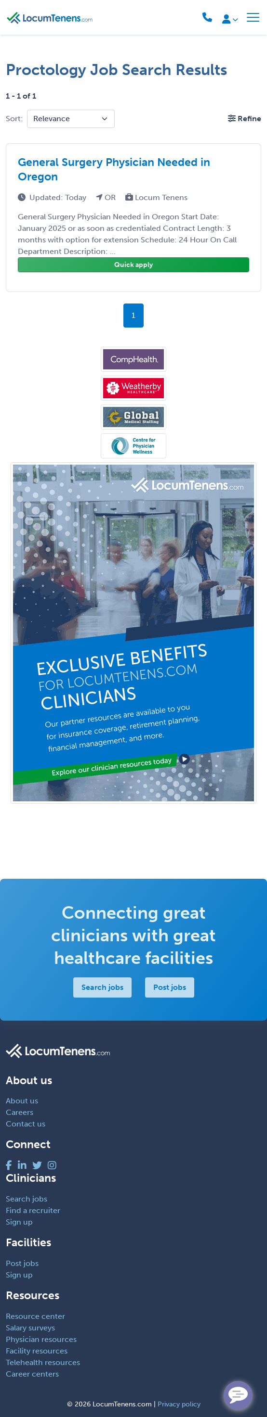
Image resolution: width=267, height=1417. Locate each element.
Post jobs (169, 987)
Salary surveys (30, 1327)
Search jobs (102, 987)
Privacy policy (179, 1404)
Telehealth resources (43, 1362)
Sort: (14, 118)
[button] (244, 118)
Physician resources (41, 1339)
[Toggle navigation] (253, 17)
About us (22, 1100)
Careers (19, 1112)
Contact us (25, 1123)
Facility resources (36, 1350)
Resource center (35, 1316)
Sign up (19, 1222)
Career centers (32, 1374)
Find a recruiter (33, 1210)
